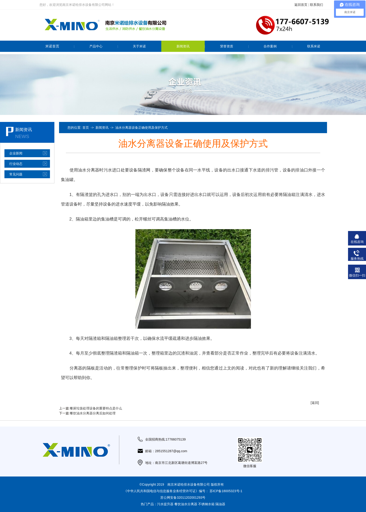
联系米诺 (313, 46)
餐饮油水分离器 (185, 504)
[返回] (315, 403)
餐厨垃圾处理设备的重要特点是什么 (96, 408)
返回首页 (300, 5)
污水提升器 (165, 504)
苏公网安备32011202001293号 (182, 497)
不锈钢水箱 (206, 504)
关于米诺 (139, 46)
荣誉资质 (226, 46)
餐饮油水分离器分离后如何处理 (93, 413)
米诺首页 (52, 46)
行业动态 (15, 164)
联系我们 (316, 5)
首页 (85, 127)
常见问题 (15, 174)
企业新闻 (15, 153)
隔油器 (220, 504)
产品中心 (95, 46)
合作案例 (270, 46)
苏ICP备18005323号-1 (226, 491)
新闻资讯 (183, 46)
